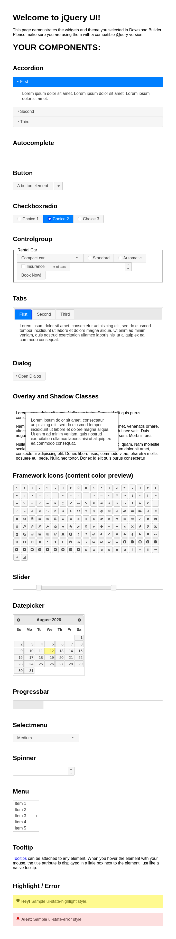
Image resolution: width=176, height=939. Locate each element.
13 (61, 651)
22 (80, 657)
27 (61, 664)
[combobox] (50, 258)
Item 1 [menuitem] (20, 803)
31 (31, 671)
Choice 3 (88, 219)
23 (20, 664)
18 (41, 657)
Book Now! (31, 275)
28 (71, 664)
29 (80, 664)
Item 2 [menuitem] (20, 809)
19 (52, 657)
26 (52, 664)
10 (31, 651)
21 (71, 657)
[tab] (23, 314)
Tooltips (20, 858)
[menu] (26, 816)
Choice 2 (58, 219)
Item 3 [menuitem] (27, 816)
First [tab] (22, 81)
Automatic (130, 258)
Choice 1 (28, 219)
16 (20, 657)
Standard (98, 258)
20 (61, 657)
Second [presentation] (44, 314)
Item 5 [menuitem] (20, 828)
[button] (128, 265)
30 (20, 671)
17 (31, 657)
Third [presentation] (65, 314)
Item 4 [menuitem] (20, 822)
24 (31, 664)
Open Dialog (27, 376)
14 (71, 651)
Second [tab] (25, 111)
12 (52, 651)
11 (41, 651)
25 (41, 664)
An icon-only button (57, 186)
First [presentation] (23, 314)
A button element (32, 186)
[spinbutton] (97, 266)
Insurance (33, 266)
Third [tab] (22, 122)
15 (80, 651)
